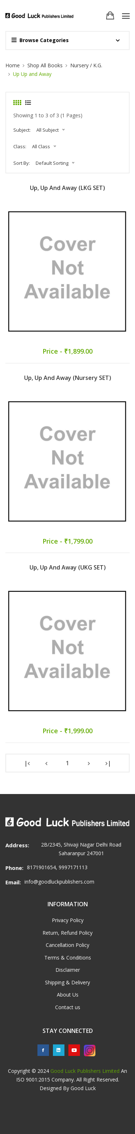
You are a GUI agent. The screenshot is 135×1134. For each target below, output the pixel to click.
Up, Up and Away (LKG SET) (67, 187)
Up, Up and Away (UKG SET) (68, 567)
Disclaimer (67, 969)
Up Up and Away (32, 74)
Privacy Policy (68, 920)
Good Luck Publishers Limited (85, 1070)
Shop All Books (45, 65)
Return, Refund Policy (67, 932)
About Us (67, 994)
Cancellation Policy (67, 945)
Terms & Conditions (67, 957)
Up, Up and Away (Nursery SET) (67, 377)
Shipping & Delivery (67, 982)
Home (12, 65)
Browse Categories (40, 40)
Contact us (67, 1007)
